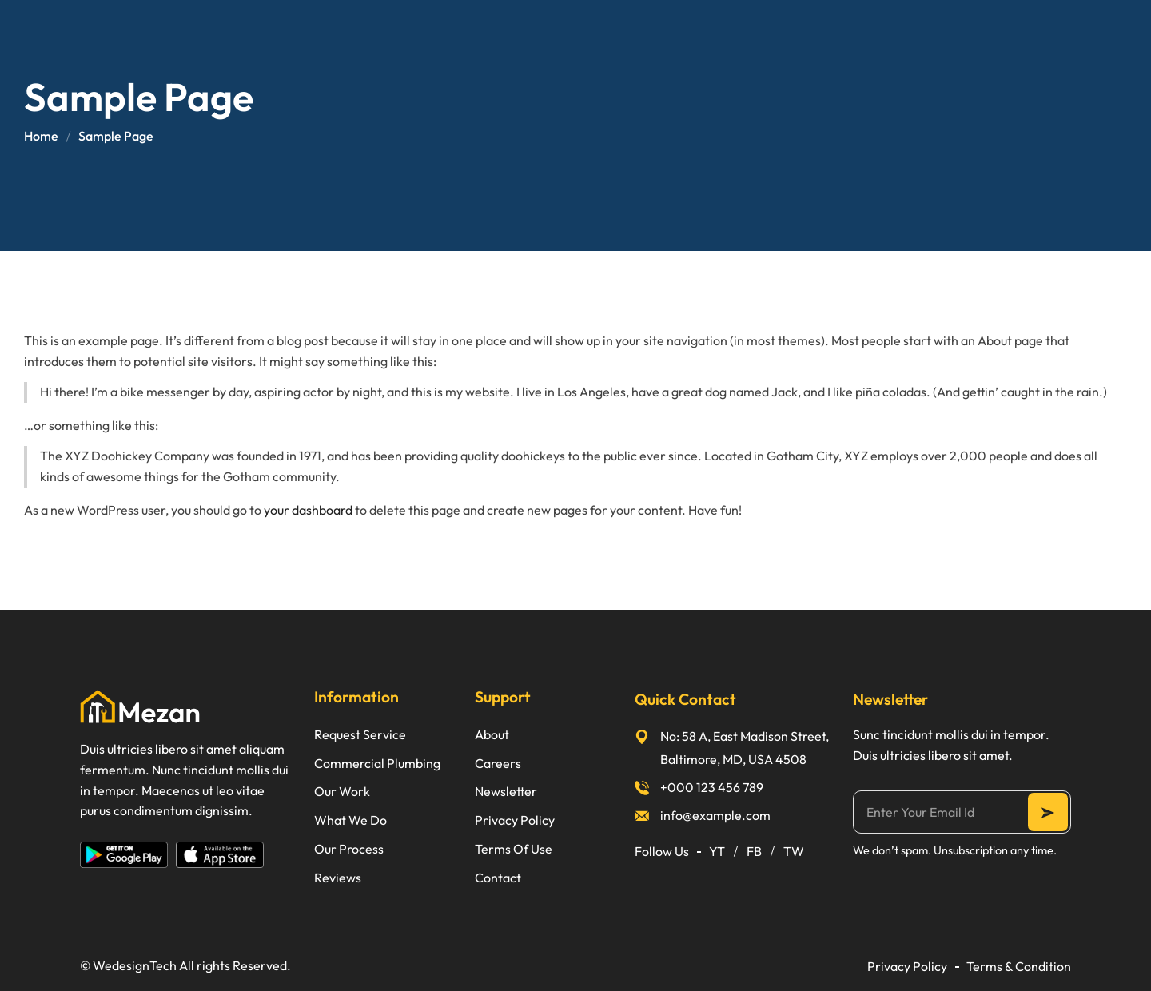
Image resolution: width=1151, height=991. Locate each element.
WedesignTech (135, 965)
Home (41, 136)
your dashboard (308, 510)
